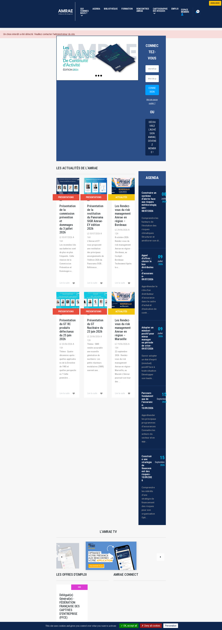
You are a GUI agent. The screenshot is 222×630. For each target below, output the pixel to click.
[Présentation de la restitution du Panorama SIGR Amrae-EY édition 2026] (95, 232)
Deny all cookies (151, 625)
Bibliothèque (111, 9)
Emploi (175, 9)
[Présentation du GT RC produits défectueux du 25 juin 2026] (67, 345)
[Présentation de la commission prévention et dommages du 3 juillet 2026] (67, 232)
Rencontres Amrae (142, 10)
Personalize (170, 625)
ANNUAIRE (215, 3)
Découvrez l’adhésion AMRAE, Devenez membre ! (152, 137)
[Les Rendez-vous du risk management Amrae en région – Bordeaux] (123, 232)
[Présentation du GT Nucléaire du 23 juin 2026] (95, 345)
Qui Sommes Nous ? (85, 12)
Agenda (96, 9)
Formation (127, 9)
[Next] (160, 557)
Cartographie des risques (161, 11)
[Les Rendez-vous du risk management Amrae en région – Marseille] (123, 345)
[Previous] (61, 557)
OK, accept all (129, 625)
